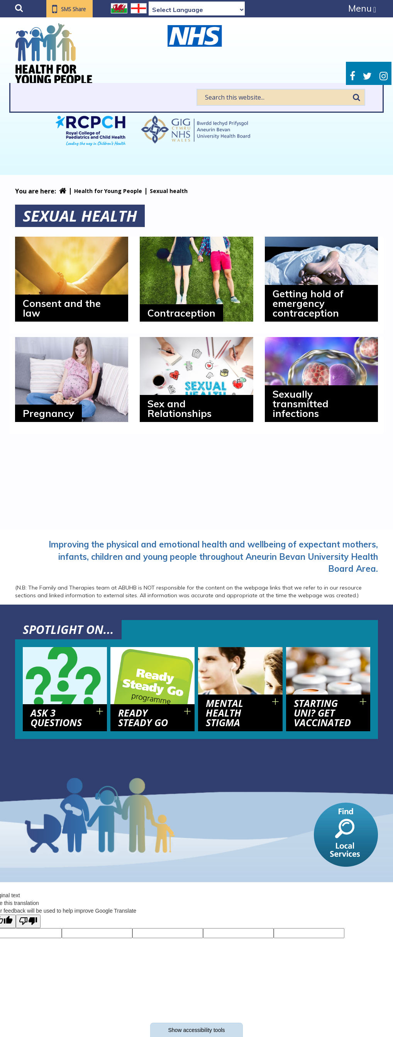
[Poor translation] (28, 921)
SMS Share (73, 9)
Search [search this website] (356, 97)
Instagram (383, 76)
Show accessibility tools (196, 1030)
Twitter (367, 76)
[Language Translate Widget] (197, 9)
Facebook (352, 76)
